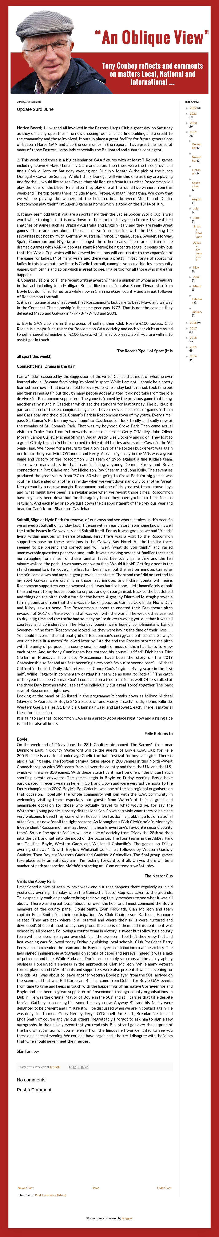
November (196, 158)
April (196, 277)
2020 (193, 123)
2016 (193, 337)
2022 (193, 108)
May (196, 267)
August (197, 199)
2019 (193, 132)
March (197, 286)
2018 (193, 322)
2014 (193, 356)
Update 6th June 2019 (197, 251)
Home (95, 1188)
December (196, 145)
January (197, 311)
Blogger (127, 1218)
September (196, 184)
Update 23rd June (197, 231)
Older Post (164, 1188)
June (196, 217)
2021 (193, 113)
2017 (193, 328)
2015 (193, 347)
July (195, 208)
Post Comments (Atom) (50, 1195)
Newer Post (26, 1188)
